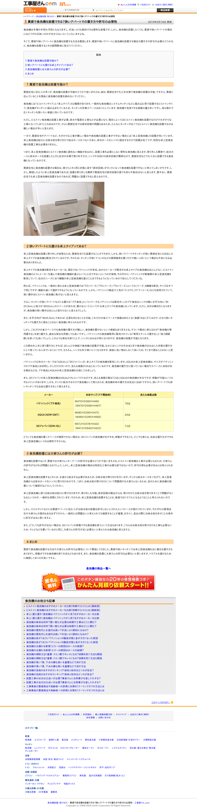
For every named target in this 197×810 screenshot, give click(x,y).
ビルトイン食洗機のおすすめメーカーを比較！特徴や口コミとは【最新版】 (63, 606)
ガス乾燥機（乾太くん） (115, 776)
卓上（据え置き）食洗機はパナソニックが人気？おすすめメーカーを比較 (62, 614)
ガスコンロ (53, 748)
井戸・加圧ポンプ (107, 767)
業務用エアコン (70, 776)
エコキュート (76, 740)
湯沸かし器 (53, 740)
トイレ (27, 767)
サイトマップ (121, 714)
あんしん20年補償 (128, 5)
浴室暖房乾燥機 (32, 759)
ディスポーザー (32, 751)
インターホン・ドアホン (35, 784)
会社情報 (90, 717)
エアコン (29, 776)
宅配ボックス (69, 784)
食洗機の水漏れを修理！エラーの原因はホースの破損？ (55, 646)
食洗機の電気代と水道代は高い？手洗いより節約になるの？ (57, 630)
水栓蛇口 (51, 767)
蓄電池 (54, 792)
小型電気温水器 (106, 740)
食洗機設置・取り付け (57, 803)
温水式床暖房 (95, 776)
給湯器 (28, 740)
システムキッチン (119, 748)
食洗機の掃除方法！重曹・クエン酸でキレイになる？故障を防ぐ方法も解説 (64, 654)
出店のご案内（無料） (164, 5)
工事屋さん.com (141, 803)
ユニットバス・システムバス (79, 759)
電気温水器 (90, 740)
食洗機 (28, 748)
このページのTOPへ (162, 702)
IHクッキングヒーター (70, 748)
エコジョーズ (40, 740)
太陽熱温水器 (149, 740)
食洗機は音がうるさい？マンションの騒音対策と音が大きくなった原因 (62, 638)
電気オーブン (88, 748)
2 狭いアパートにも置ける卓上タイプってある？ (49, 65)
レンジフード (39, 748)
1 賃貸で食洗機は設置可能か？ (41, 60)
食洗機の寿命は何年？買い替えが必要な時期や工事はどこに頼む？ (61, 622)
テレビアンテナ (54, 784)
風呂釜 (65, 740)
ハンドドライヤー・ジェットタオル (82, 767)
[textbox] (125, 10)
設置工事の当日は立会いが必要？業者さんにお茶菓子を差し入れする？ (63, 678)
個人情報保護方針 (103, 714)
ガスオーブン (103, 748)
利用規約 (87, 714)
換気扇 (82, 776)
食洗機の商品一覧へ (98, 568)
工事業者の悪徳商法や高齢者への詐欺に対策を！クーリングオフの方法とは (65, 686)
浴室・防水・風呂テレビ (53, 759)
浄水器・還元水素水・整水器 (142, 748)
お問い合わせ (104, 717)
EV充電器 (43, 792)
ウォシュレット (38, 767)
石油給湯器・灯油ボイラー (128, 740)
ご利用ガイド (145, 5)
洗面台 (62, 767)
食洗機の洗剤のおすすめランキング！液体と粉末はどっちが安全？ (60, 670)
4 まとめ (29, 73)
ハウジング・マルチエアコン (47, 776)
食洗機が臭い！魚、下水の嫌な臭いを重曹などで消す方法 (56, 662)
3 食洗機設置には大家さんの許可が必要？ (47, 69)
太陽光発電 (30, 792)
